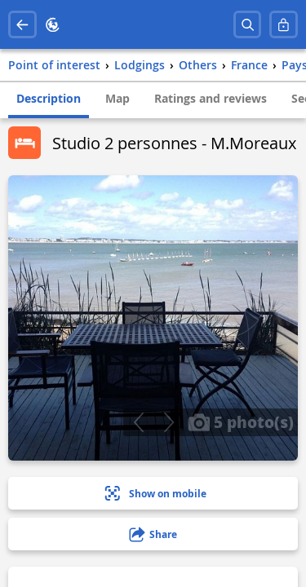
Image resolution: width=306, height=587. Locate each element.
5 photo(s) (241, 421)
